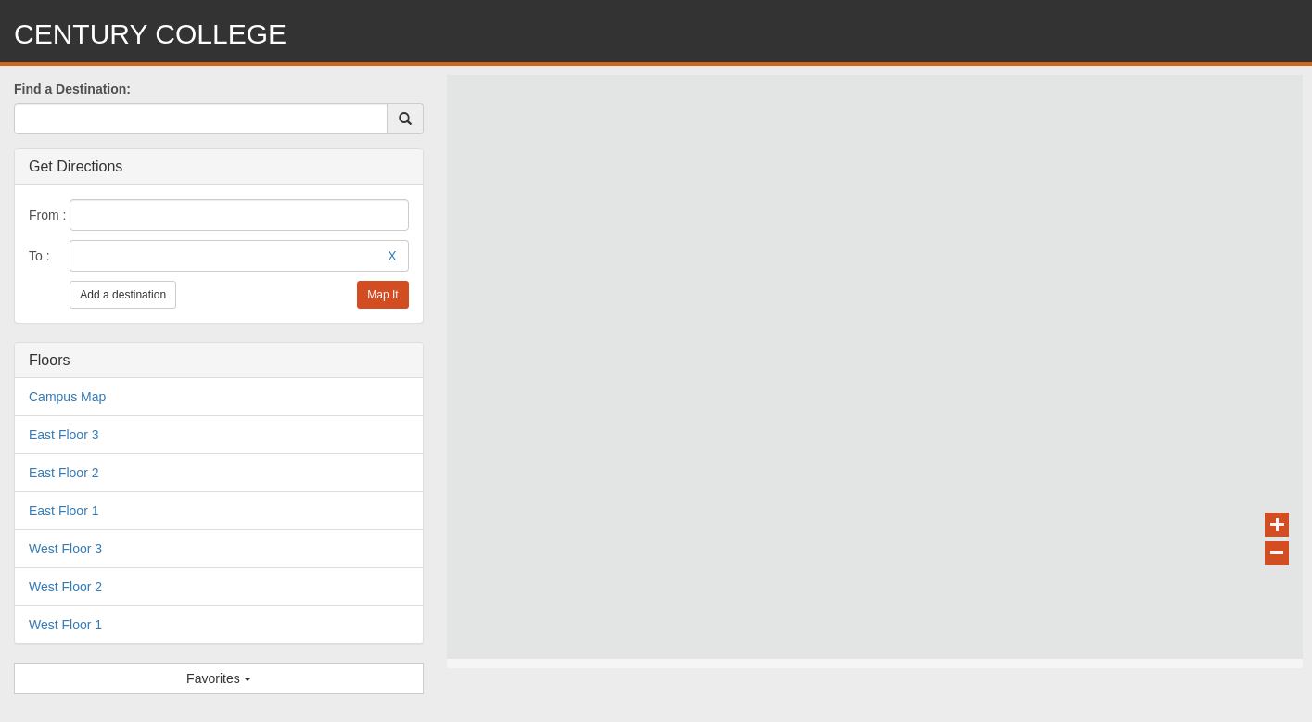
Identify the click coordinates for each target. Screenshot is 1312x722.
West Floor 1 (65, 624)
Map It (382, 294)
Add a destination (123, 294)
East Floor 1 (63, 510)
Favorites (218, 678)
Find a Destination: (72, 89)
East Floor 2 (63, 472)
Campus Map (67, 396)
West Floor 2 (65, 586)
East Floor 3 (63, 434)
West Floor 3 (65, 548)
